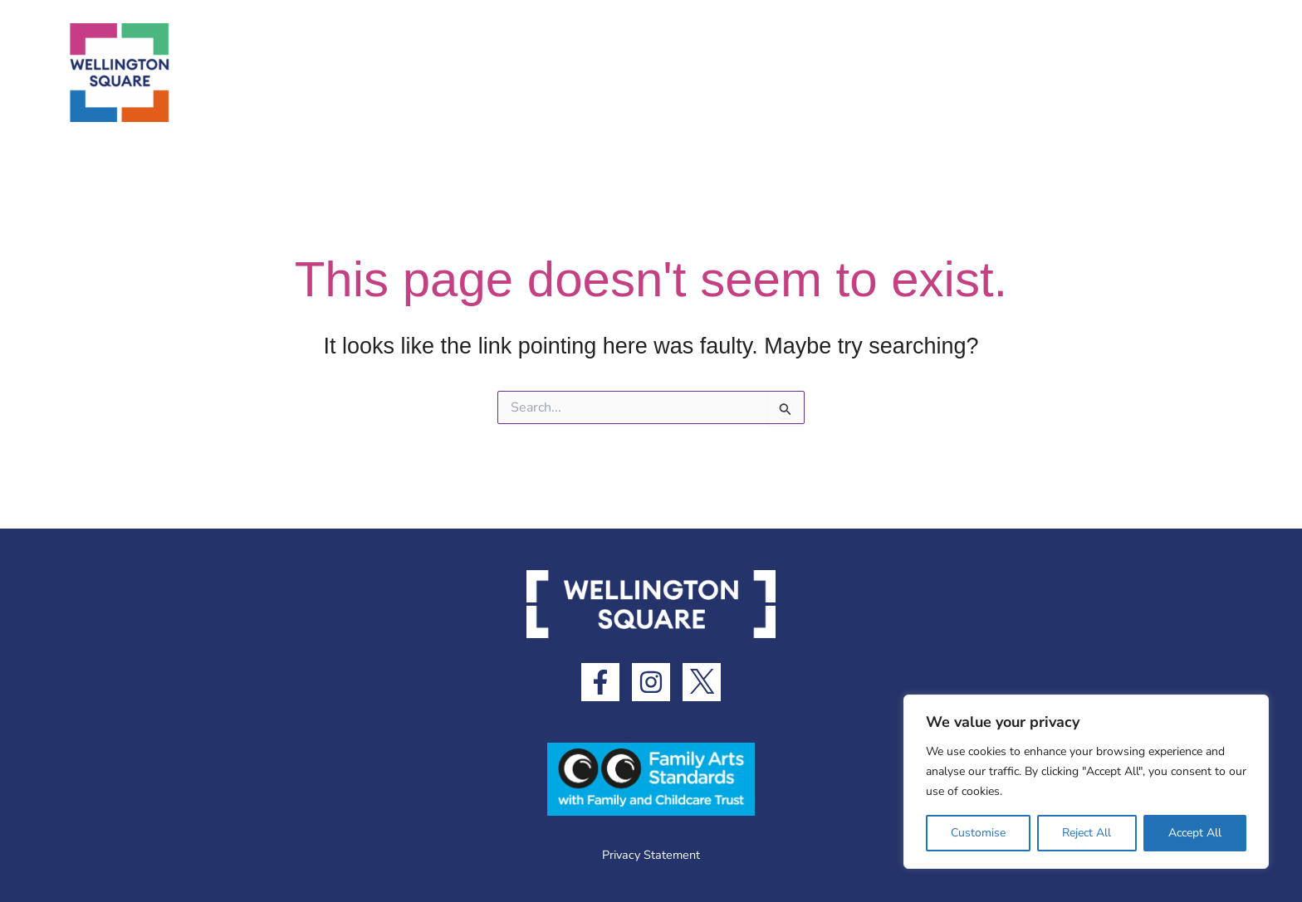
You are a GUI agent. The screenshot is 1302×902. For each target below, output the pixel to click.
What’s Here (740, 73)
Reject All (1086, 833)
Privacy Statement (651, 854)
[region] (1086, 782)
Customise (978, 833)
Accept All (1194, 833)
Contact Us (1189, 72)
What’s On (872, 72)
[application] (789, 73)
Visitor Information (1030, 73)
